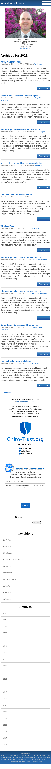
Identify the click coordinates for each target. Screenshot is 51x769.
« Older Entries (6, 392)
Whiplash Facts (7, 226)
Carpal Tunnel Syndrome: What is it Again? (20, 96)
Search (19, 517)
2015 (5, 672)
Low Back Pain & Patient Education (16, 195)
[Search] (18, 522)
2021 (5, 712)
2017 (5, 685)
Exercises (36, 260)
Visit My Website (25, 49)
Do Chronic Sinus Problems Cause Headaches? (22, 163)
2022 (5, 718)
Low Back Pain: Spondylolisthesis (16, 361)
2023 (5, 725)
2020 (5, 705)
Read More (43, 88)
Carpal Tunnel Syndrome (13, 560)
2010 (5, 639)
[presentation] (25, 497)
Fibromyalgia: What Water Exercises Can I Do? (21, 257)
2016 (5, 679)
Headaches (38, 165)
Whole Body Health (10, 579)
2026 (5, 745)
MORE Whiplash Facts (11, 62)
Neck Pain (7, 546)
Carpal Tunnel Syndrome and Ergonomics (19, 325)
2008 (5, 626)
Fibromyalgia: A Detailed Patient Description (20, 129)
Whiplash (38, 64)
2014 (5, 666)
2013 (5, 659)
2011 (5, 646)
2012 (5, 653)
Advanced (7, 599)
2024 (5, 731)
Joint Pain (7, 586)
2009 (5, 633)
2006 (5, 613)
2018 (5, 692)
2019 (5, 699)
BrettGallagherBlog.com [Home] (12, 3)
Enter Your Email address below (25, 477)
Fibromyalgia (39, 132)
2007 (5, 620)
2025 (5, 738)
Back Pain (38, 197)
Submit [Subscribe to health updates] (25, 505)
